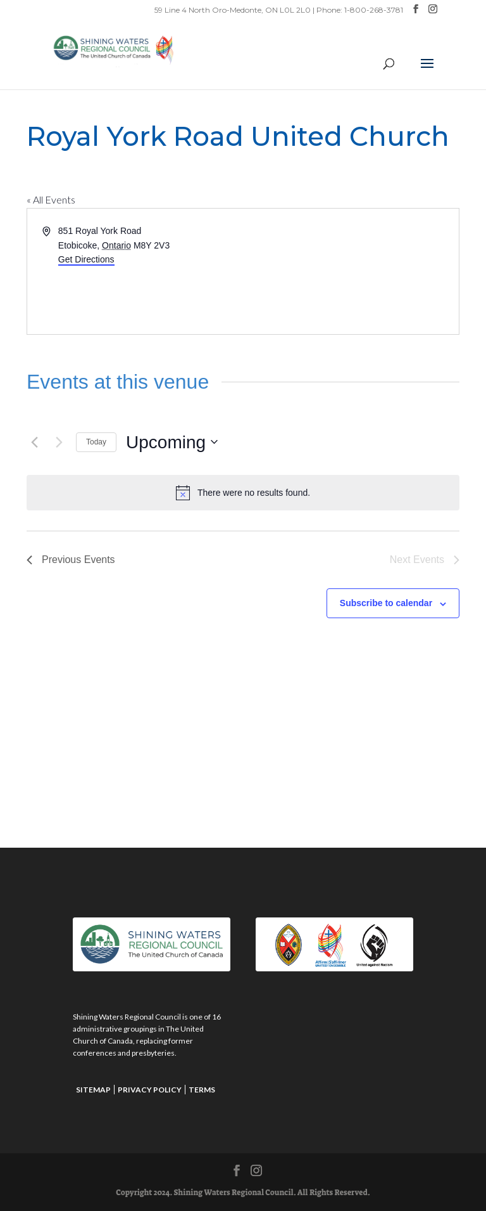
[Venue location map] (350, 271)
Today (96, 441)
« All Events (51, 199)
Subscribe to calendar (386, 603)
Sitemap (93, 1089)
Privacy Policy (150, 1089)
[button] (427, 71)
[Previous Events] (34, 442)
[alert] (243, 492)
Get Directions (86, 259)
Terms (202, 1089)
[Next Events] (58, 442)
